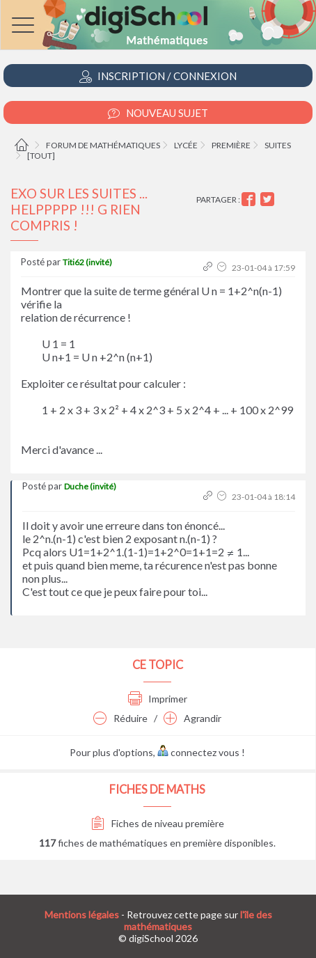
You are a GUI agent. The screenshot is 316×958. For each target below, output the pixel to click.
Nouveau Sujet (158, 113)
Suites (277, 145)
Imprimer (157, 699)
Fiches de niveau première (157, 823)
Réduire (120, 718)
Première (231, 145)
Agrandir (192, 718)
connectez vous (198, 752)
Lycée (186, 145)
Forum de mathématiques (103, 145)
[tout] (41, 155)
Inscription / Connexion (158, 76)
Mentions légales (82, 914)
